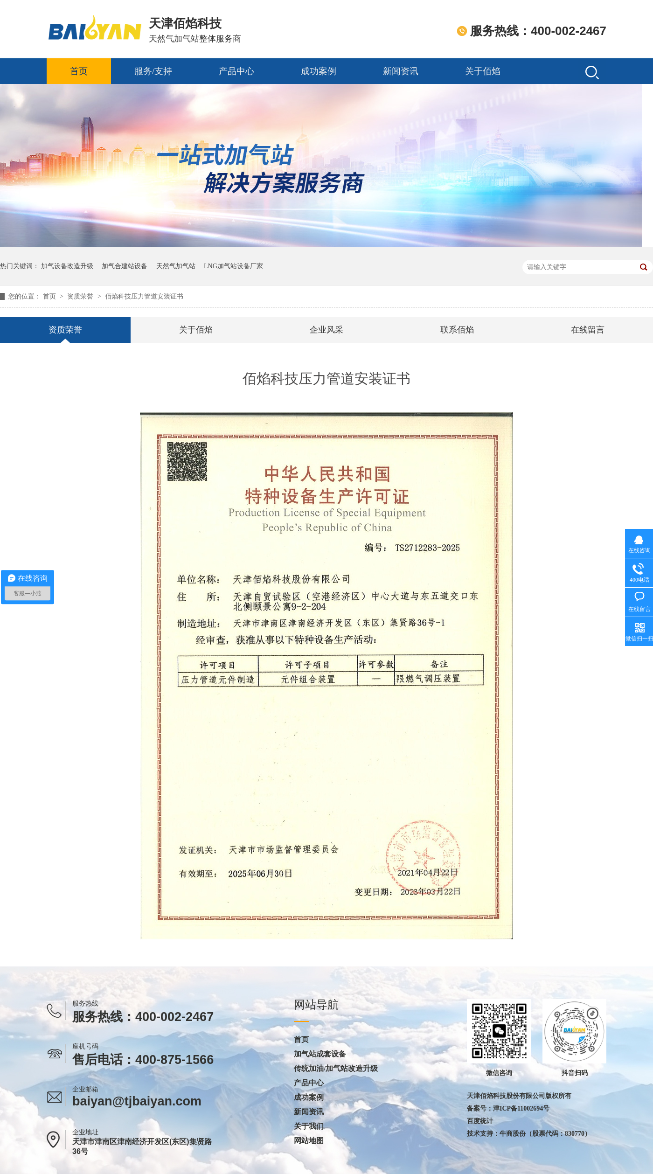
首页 (79, 71)
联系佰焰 (457, 329)
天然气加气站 (175, 266)
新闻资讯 (400, 71)
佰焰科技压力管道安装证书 (144, 296)
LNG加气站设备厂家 (233, 266)
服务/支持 (153, 71)
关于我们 (309, 1126)
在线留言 (587, 329)
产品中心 (236, 71)
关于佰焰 (482, 71)
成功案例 (318, 71)
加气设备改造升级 (67, 266)
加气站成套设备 (320, 1054)
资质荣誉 (81, 296)
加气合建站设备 (124, 266)
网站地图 (309, 1141)
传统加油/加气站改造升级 (336, 1068)
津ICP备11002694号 (521, 1108)
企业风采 (326, 329)
